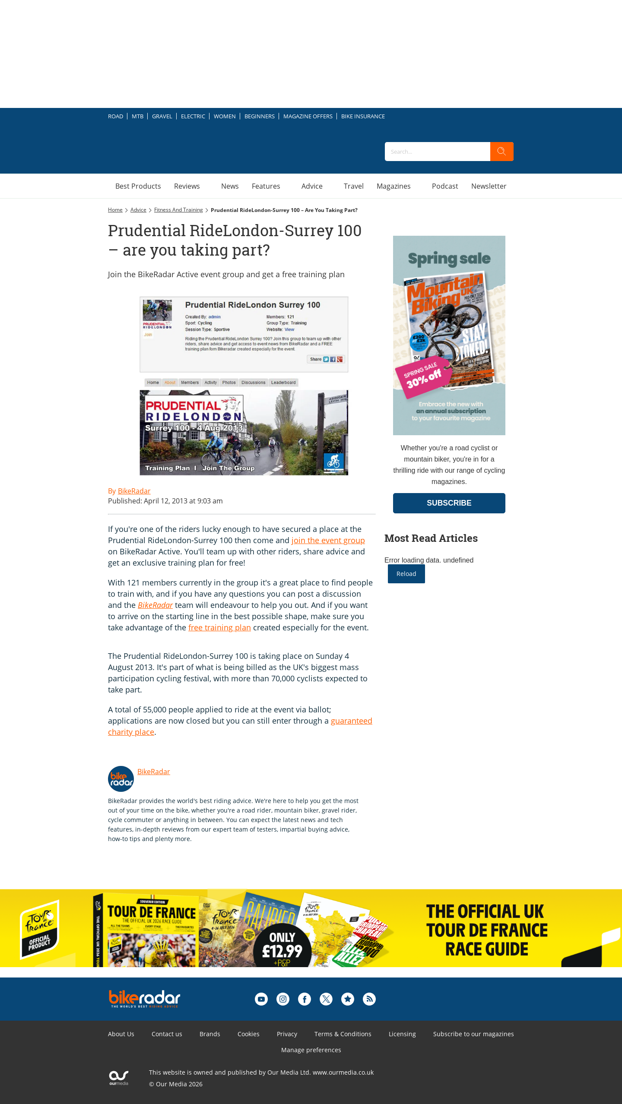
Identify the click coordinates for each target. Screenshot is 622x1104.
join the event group (328, 540)
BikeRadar (155, 605)
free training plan (219, 627)
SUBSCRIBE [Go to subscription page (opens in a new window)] (449, 503)
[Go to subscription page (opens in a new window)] (449, 433)
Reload (406, 573)
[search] (502, 151)
